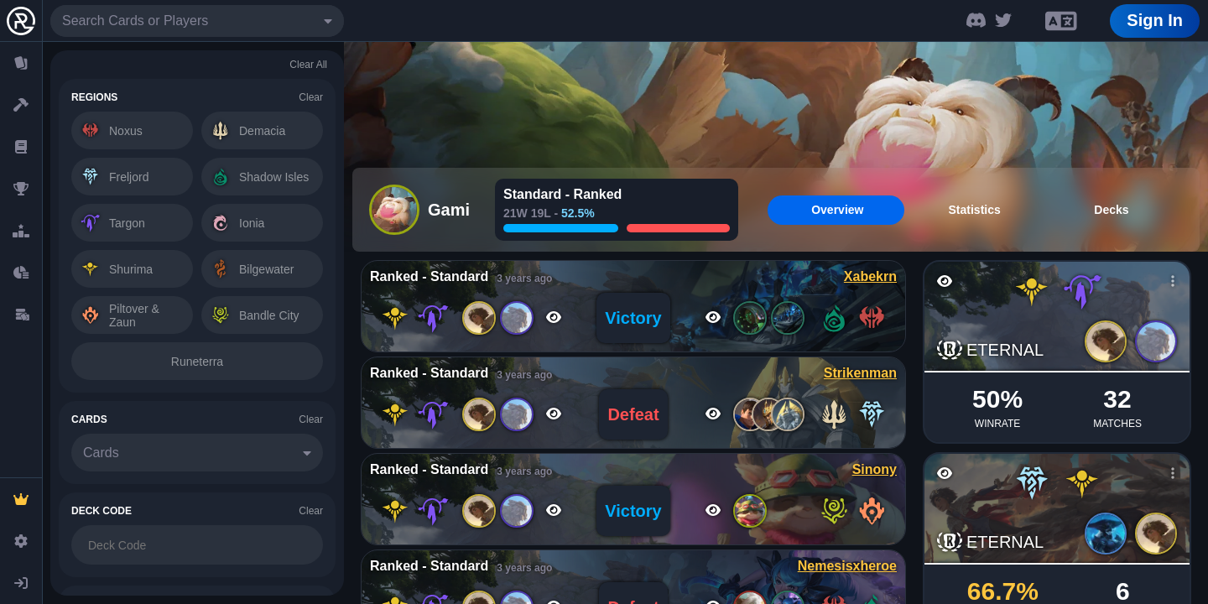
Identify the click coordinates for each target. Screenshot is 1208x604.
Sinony (874, 469)
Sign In (1155, 20)
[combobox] (197, 21)
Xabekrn (870, 276)
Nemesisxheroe (847, 566)
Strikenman (860, 373)
